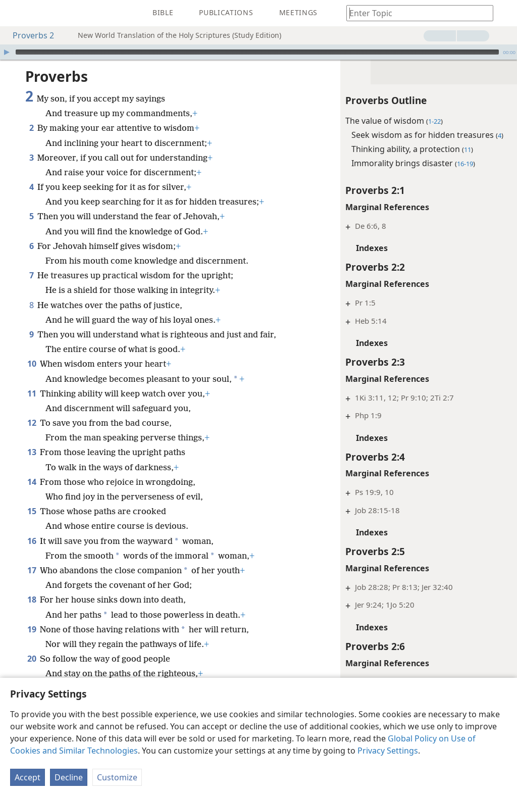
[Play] (7, 52)
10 (31, 363)
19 (31, 629)
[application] (258, 52)
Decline (69, 777)
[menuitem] (15, 13)
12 (31, 422)
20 (31, 658)
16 (31, 540)
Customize (117, 777)
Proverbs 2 (28, 35)
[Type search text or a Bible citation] (415, 13)
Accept (27, 777)
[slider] (257, 52)
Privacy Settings (387, 750)
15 (31, 511)
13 (31, 452)
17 (31, 570)
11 (31, 393)
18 (31, 599)
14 (31, 481)
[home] (15, 13)
